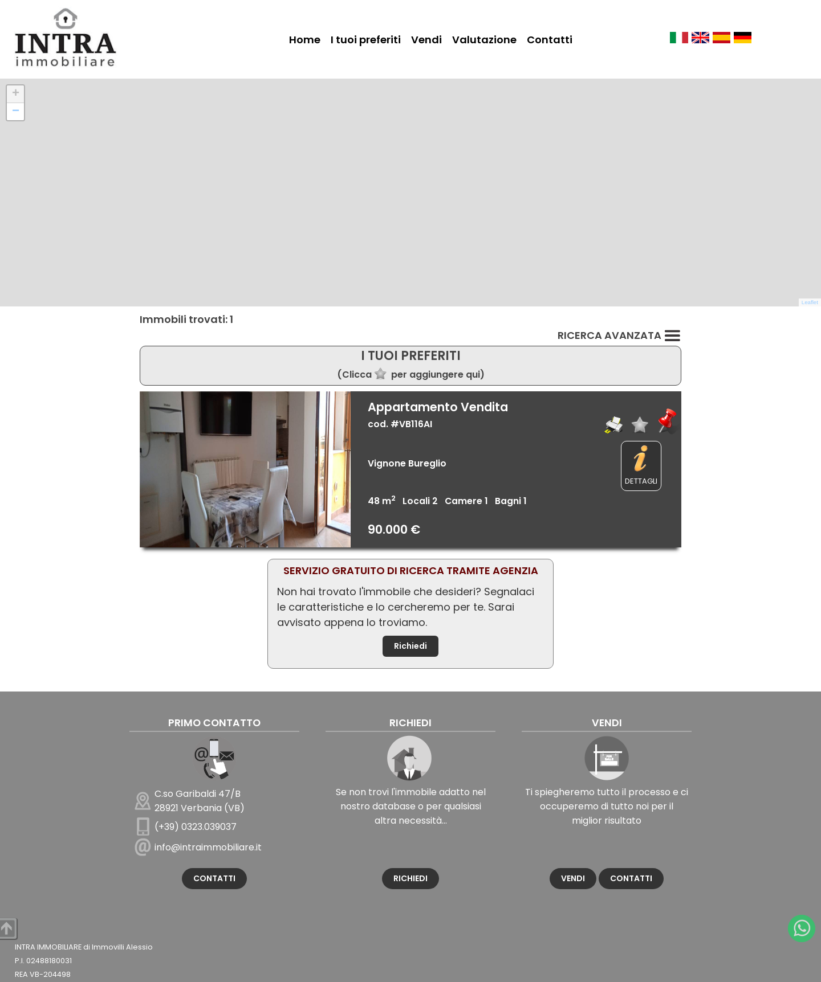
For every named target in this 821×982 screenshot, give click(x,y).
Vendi (426, 39)
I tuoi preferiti (366, 39)
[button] (15, 94)
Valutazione (484, 39)
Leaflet (810, 302)
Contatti (549, 39)
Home (304, 39)
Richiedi (410, 646)
